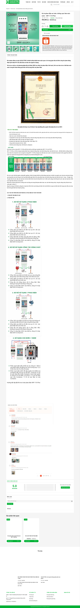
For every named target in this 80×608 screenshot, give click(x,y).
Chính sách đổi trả (50, 596)
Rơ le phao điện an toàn (13, 60)
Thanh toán (31, 596)
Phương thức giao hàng (51, 598)
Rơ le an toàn (13, 8)
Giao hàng (31, 598)
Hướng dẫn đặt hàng (50, 594)
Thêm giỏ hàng (55, 26)
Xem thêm (19, 585)
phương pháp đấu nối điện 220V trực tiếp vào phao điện (33, 65)
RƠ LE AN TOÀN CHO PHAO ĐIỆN (31, 535)
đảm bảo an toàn (24, 62)
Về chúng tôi (31, 594)
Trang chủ (7, 8)
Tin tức (23, 580)
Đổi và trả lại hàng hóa (33, 600)
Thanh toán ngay (67, 26)
